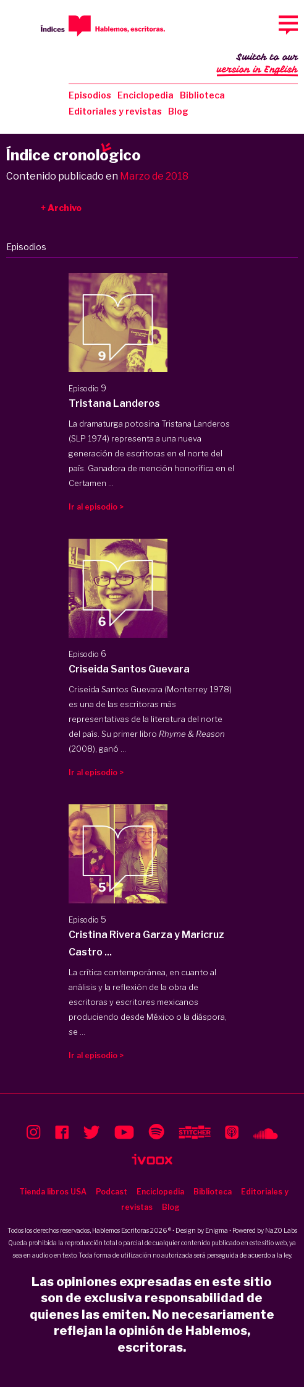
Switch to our (257, 64)
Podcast (111, 1191)
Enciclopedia (145, 95)
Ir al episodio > (96, 506)
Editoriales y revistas (115, 111)
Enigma (216, 1230)
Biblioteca (202, 95)
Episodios (90, 95)
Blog (178, 111)
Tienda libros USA (53, 1191)
